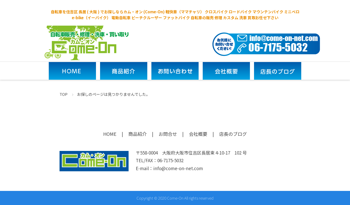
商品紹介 (137, 133)
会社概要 (198, 133)
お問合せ (168, 133)
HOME (109, 133)
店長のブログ (233, 133)
